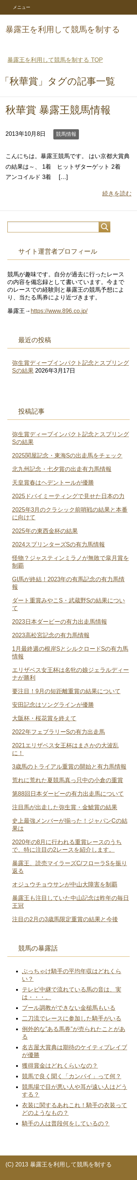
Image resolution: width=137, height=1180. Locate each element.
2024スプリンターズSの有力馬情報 (58, 544)
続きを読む (117, 193)
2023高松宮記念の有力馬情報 (51, 635)
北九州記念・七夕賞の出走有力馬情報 (61, 469)
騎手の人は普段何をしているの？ (66, 1123)
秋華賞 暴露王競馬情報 (58, 110)
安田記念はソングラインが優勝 (53, 705)
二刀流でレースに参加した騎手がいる (71, 1018)
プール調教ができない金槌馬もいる (68, 1008)
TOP (55, 60)
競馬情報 (66, 134)
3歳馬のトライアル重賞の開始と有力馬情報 (69, 766)
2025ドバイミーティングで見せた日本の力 (68, 496)
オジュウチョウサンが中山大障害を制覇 (64, 884)
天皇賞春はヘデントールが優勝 (53, 482)
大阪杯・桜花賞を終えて (44, 718)
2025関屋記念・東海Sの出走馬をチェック (67, 455)
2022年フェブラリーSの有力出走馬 (58, 732)
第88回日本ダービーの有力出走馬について (68, 794)
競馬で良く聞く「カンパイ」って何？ (71, 1076)
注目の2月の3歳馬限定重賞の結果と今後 (65, 919)
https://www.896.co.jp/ (59, 311)
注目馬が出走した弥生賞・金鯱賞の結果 (64, 807)
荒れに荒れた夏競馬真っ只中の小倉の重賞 (67, 780)
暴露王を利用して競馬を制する (62, 29)
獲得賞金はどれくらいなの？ (60, 1066)
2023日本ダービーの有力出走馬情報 (59, 622)
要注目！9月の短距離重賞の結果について (66, 691)
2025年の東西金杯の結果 (45, 531)
